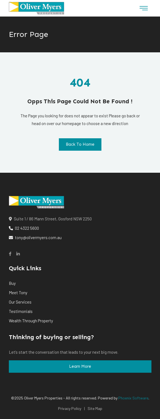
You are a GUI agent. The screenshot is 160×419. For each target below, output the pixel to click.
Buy (12, 283)
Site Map (95, 408)
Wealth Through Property (31, 320)
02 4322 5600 (24, 228)
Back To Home (80, 144)
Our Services (20, 301)
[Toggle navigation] (143, 8)
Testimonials (21, 311)
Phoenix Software (133, 398)
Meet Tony (18, 292)
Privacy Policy (69, 408)
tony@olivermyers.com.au (35, 237)
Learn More (80, 366)
